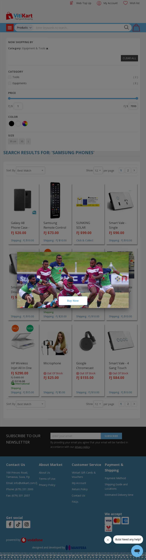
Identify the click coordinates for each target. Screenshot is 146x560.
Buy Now (73, 300)
